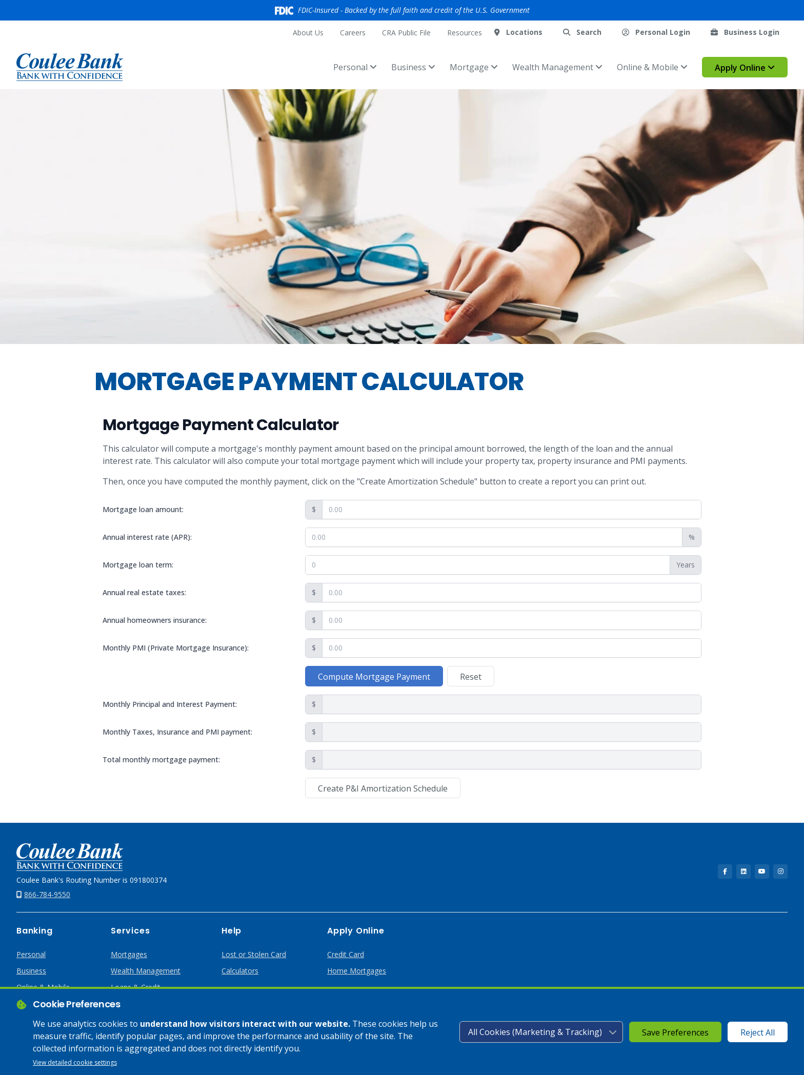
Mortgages (129, 954)
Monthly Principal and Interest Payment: (170, 704)
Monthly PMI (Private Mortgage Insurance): (176, 648)
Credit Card (345, 954)
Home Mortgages (356, 971)
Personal (355, 67)
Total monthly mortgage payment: (161, 759)
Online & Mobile (652, 67)
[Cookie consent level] (541, 1032)
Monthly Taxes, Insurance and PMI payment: (177, 732)
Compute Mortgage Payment (374, 676)
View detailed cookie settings (75, 1062)
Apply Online (745, 67)
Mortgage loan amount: (143, 509)
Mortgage (474, 67)
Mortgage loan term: (138, 565)
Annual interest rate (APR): (147, 537)
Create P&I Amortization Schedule (383, 788)
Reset (470, 676)
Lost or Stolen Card (254, 954)
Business (413, 67)
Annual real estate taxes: (144, 592)
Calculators (240, 971)
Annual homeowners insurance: (155, 620)
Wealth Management (557, 67)
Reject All (757, 1032)
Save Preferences (675, 1032)
